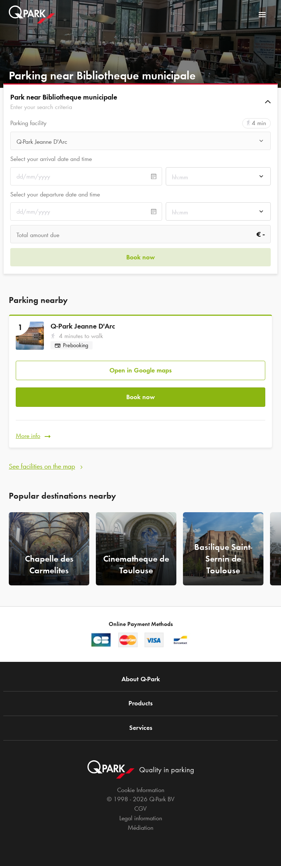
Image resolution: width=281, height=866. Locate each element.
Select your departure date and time (55, 194)
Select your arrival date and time (51, 159)
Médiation (140, 828)
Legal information (140, 818)
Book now (140, 397)
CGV (140, 809)
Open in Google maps (140, 370)
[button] (140, 102)
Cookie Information (140, 790)
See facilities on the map (42, 466)
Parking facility (28, 123)
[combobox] (140, 142)
